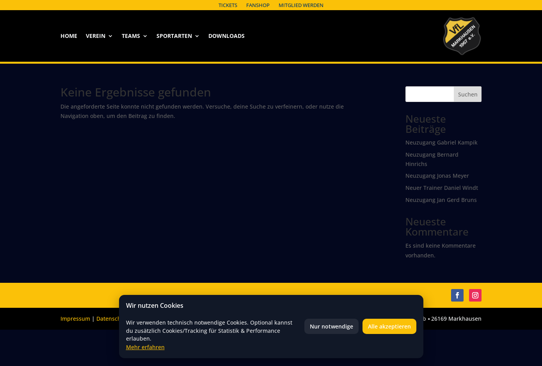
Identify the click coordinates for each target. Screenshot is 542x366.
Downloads (226, 36)
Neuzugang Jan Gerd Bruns (441, 200)
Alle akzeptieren (389, 326)
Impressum (75, 318)
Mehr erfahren (145, 347)
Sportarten (174, 36)
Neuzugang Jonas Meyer (437, 175)
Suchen (468, 94)
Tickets (228, 5)
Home (68, 36)
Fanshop (258, 5)
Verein (95, 36)
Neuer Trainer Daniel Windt (441, 187)
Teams (131, 36)
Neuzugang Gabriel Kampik (441, 142)
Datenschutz (112, 318)
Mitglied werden (301, 5)
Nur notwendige (331, 326)
